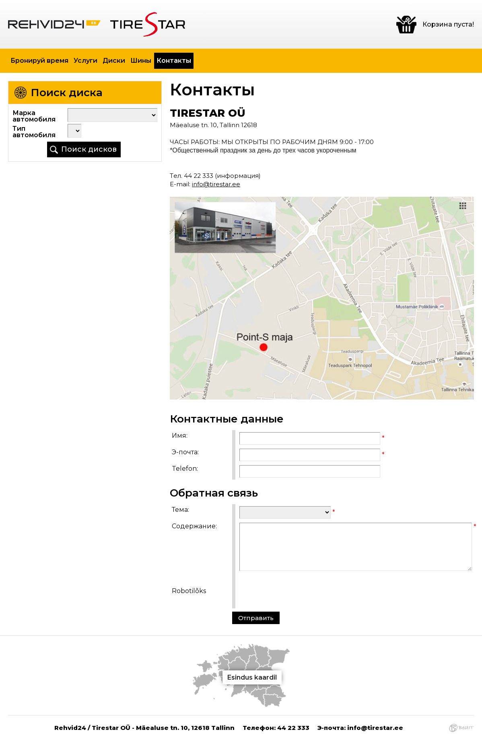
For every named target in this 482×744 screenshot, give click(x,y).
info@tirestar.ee (216, 184)
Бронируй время (39, 60)
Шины (140, 60)
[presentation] (300, 590)
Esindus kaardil (252, 677)
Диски (114, 60)
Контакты (174, 60)
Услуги (85, 60)
